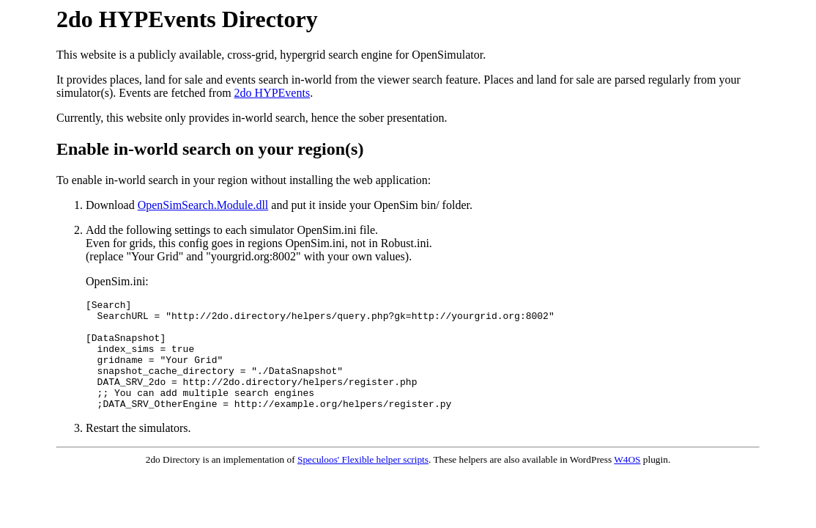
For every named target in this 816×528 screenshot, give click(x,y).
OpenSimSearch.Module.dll (203, 205)
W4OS (627, 481)
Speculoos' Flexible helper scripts (363, 481)
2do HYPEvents (272, 93)
